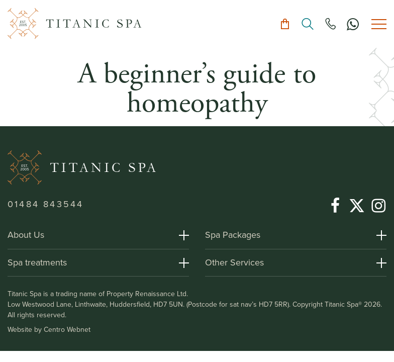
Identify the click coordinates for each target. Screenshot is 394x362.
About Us (26, 234)
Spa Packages (232, 234)
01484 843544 (45, 204)
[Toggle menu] (378, 24)
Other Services (234, 262)
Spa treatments (37, 262)
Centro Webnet (67, 329)
